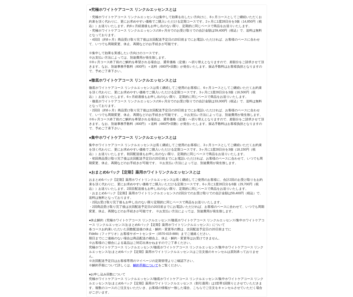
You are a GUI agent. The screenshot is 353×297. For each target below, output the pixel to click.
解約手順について (145, 265)
